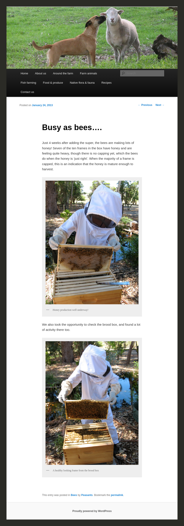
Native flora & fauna (82, 82)
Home (24, 73)
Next (160, 105)
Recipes (106, 82)
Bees (74, 495)
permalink (117, 495)
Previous (145, 105)
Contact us (27, 92)
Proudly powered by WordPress (92, 511)
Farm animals (88, 73)
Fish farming (28, 82)
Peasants (87, 495)
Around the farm (63, 73)
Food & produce (53, 82)
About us (40, 73)
